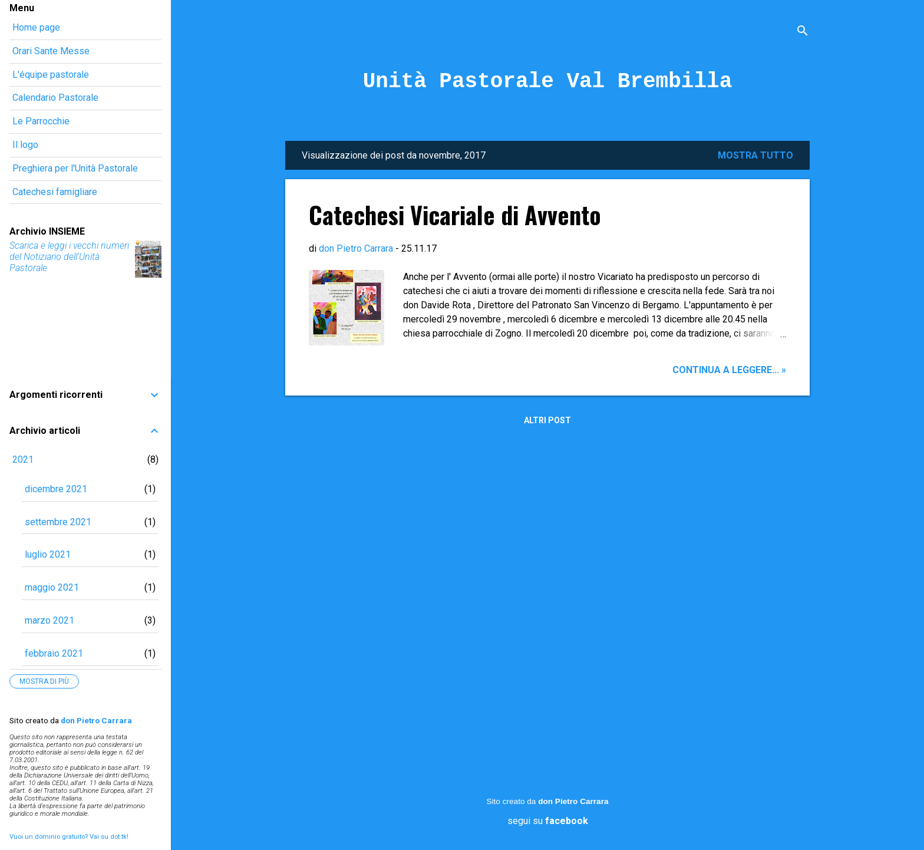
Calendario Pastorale (55, 97)
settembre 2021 (58, 522)
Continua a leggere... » (729, 369)
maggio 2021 (52, 587)
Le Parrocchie (41, 121)
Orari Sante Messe (51, 51)
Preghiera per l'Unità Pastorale (75, 168)
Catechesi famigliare (54, 191)
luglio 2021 (48, 554)
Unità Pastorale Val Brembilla (547, 82)
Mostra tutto (755, 155)
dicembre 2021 (56, 489)
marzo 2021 (49, 620)
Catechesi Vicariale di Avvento (455, 214)
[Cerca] (803, 32)
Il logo (25, 144)
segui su (547, 820)
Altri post (547, 420)
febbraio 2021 (54, 653)
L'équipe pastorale (50, 74)
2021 (23, 459)
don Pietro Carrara (573, 801)
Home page (36, 27)
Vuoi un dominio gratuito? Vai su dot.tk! (68, 837)
